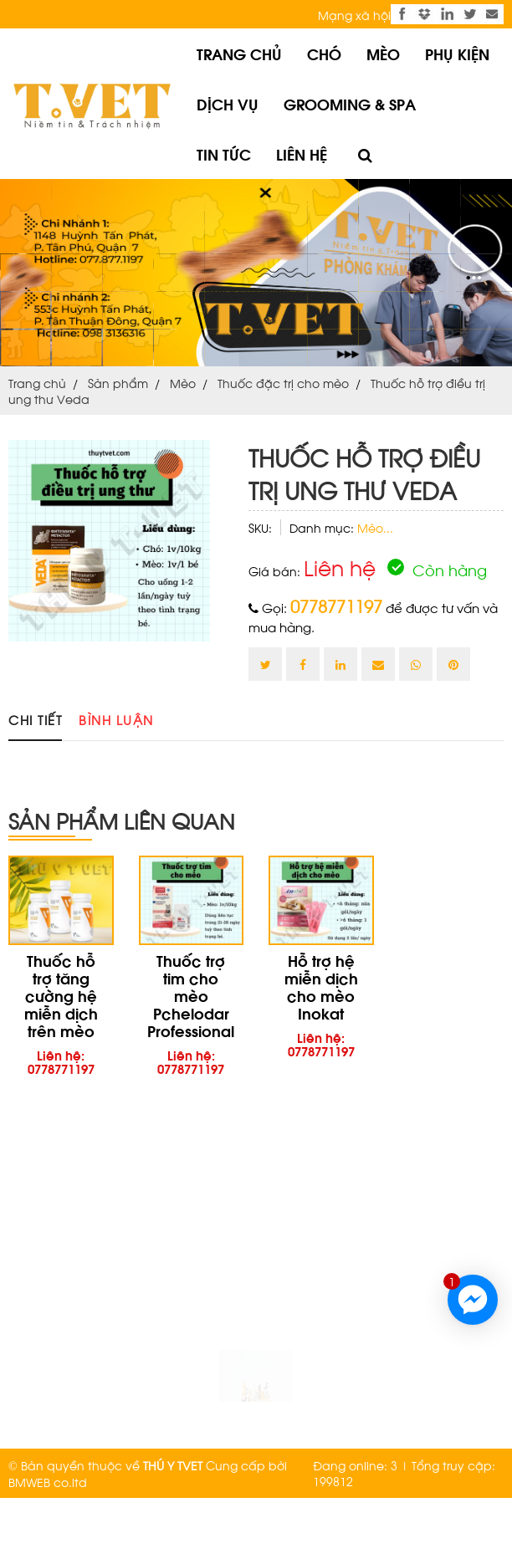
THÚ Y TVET (172, 1465)
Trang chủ (239, 53)
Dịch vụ (228, 103)
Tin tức (224, 153)
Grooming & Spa (350, 103)
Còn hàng (437, 569)
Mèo (383, 53)
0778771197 (336, 605)
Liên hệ (301, 153)
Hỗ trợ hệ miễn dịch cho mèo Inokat (321, 986)
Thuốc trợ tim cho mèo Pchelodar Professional (190, 994)
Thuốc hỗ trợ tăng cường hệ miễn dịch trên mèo (61, 994)
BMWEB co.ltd (47, 1482)
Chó (324, 53)
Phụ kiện (457, 53)
